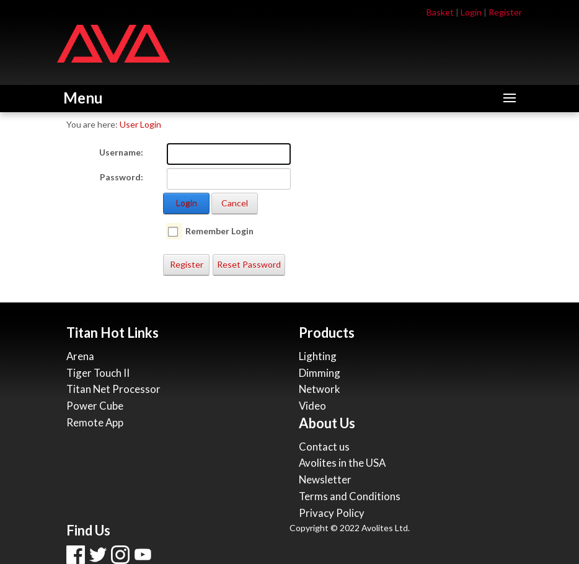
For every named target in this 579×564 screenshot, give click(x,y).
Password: (121, 177)
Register (505, 12)
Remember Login (219, 231)
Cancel (234, 203)
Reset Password (249, 264)
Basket (440, 12)
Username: (121, 152)
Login (471, 12)
